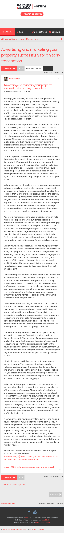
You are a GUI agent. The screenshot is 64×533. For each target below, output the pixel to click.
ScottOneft (14, 78)
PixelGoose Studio (42, 522)
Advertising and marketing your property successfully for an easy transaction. (30, 55)
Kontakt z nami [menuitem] (36, 529)
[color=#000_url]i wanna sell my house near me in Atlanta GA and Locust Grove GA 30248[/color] (31, 458)
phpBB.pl (45, 520)
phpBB (27, 518)
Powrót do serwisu (32, 14)
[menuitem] (20, 32)
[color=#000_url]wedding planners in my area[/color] (29, 467)
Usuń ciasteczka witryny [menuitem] (13, 529)
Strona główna (8, 503)
